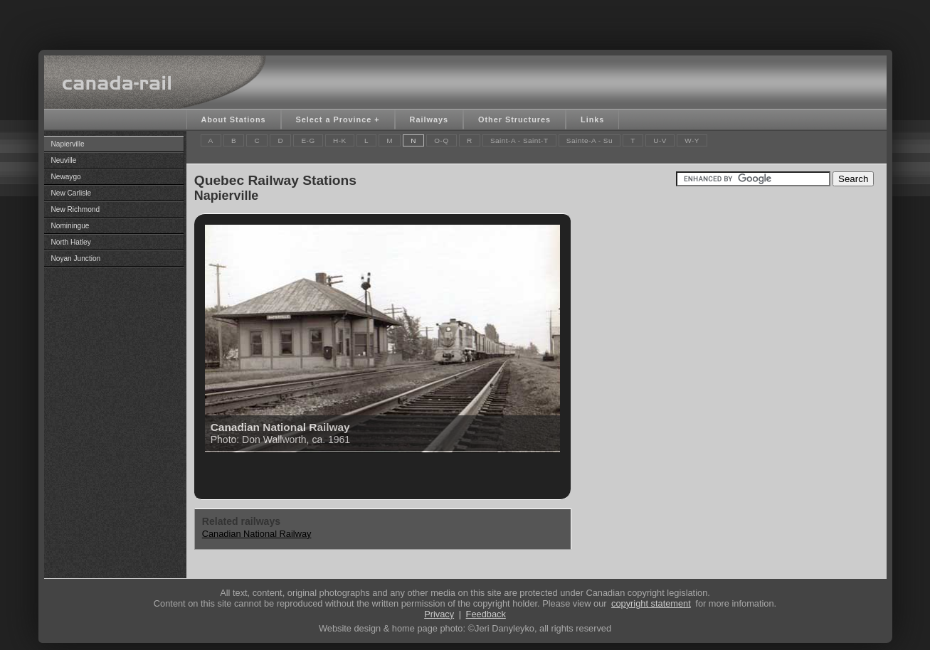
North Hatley (71, 242)
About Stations (233, 119)
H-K (340, 140)
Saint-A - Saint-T (519, 140)
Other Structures (514, 119)
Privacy (439, 614)
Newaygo (66, 177)
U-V (660, 140)
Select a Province (334, 119)
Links (592, 119)
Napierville (68, 144)
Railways (429, 119)
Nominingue (70, 226)
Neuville (64, 160)
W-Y (692, 140)
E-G (308, 140)
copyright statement (651, 603)
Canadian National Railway (257, 533)
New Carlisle (71, 193)
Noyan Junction (76, 258)
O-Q (441, 140)
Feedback (486, 614)
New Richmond (75, 209)
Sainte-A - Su (589, 140)
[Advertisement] (465, 21)
